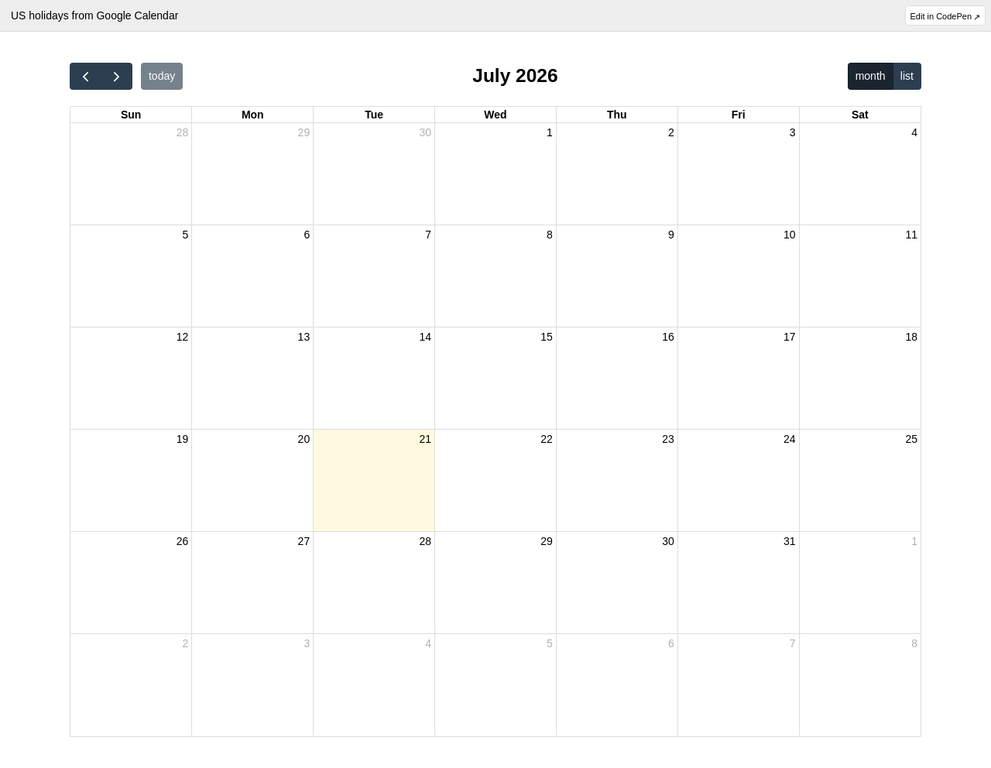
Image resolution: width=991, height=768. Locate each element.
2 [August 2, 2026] (186, 643)
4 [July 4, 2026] (914, 132)
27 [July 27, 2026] (304, 541)
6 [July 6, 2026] (306, 234)
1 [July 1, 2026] (550, 132)
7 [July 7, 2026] (428, 234)
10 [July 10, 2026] (790, 234)
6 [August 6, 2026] (671, 643)
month (871, 76)
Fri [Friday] (739, 114)
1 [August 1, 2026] (914, 541)
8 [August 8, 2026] (914, 643)
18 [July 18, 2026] (911, 337)
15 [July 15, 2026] (546, 337)
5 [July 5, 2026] (186, 234)
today (162, 76)
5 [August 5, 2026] (550, 643)
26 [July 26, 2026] (183, 541)
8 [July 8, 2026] (550, 234)
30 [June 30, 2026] (425, 132)
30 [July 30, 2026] (668, 541)
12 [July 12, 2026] (183, 337)
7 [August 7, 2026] (793, 643)
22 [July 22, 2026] (546, 439)
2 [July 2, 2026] (671, 132)
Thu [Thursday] (617, 114)
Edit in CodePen (941, 16)
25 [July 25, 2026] (911, 439)
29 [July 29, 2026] (546, 541)
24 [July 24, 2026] (790, 439)
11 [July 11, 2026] (911, 234)
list (907, 76)
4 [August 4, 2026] (428, 643)
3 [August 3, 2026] (306, 643)
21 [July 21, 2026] (425, 439)
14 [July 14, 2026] (425, 337)
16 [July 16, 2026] (668, 337)
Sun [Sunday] (131, 114)
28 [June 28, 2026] (183, 132)
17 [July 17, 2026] (790, 337)
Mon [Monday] (253, 114)
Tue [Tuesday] (374, 114)
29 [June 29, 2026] (304, 132)
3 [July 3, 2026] (793, 132)
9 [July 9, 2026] (671, 234)
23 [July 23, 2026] (668, 439)
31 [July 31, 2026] (790, 541)
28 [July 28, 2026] (425, 541)
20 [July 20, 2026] (304, 439)
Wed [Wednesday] (495, 114)
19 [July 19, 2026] (183, 439)
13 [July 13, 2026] (304, 337)
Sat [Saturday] (860, 114)
